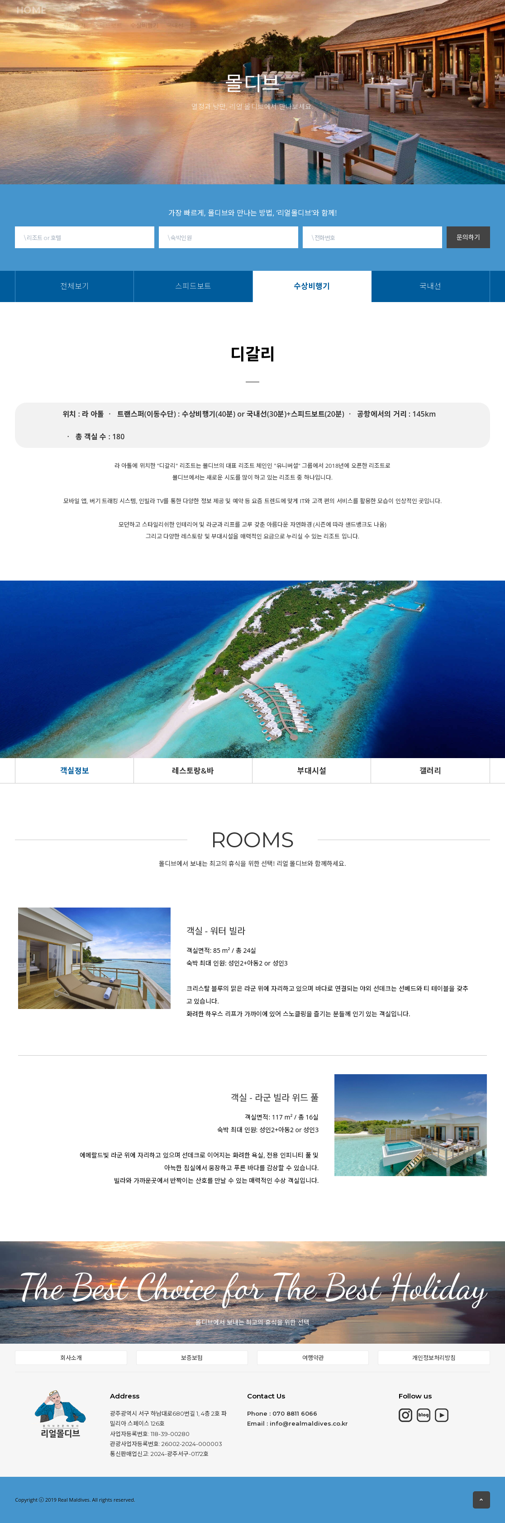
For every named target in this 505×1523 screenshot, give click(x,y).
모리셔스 (147, 18)
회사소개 (71, 1358)
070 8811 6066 (294, 1413)
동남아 (230, 16)
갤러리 (430, 770)
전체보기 (112, 32)
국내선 (222, 32)
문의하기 (468, 237)
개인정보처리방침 (434, 1358)
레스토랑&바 (193, 770)
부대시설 (311, 770)
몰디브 (110, 18)
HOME (76, 19)
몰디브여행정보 (278, 14)
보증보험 (192, 1358)
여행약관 (313, 1358)
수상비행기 (188, 32)
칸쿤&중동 (191, 18)
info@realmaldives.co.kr (309, 1423)
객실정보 (74, 770)
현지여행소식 (337, 12)
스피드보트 (148, 32)
